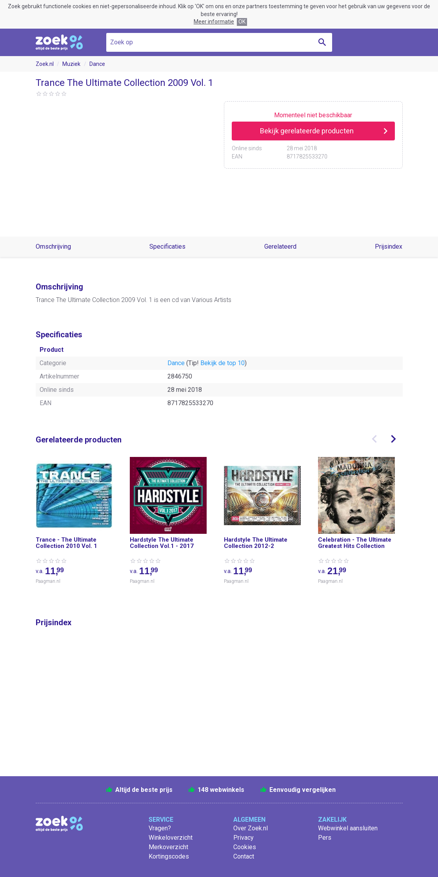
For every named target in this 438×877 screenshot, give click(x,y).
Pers (324, 837)
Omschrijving (53, 246)
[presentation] (374, 438)
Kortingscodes (169, 856)
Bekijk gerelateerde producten (307, 131)
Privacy (243, 837)
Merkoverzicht (168, 847)
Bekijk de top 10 (222, 363)
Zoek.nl (45, 64)
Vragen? (160, 828)
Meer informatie (214, 21)
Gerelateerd (280, 246)
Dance (97, 64)
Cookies (244, 847)
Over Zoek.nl (250, 828)
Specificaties (167, 246)
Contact (243, 856)
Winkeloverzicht (171, 837)
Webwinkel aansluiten (348, 828)
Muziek (71, 64)
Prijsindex (388, 246)
